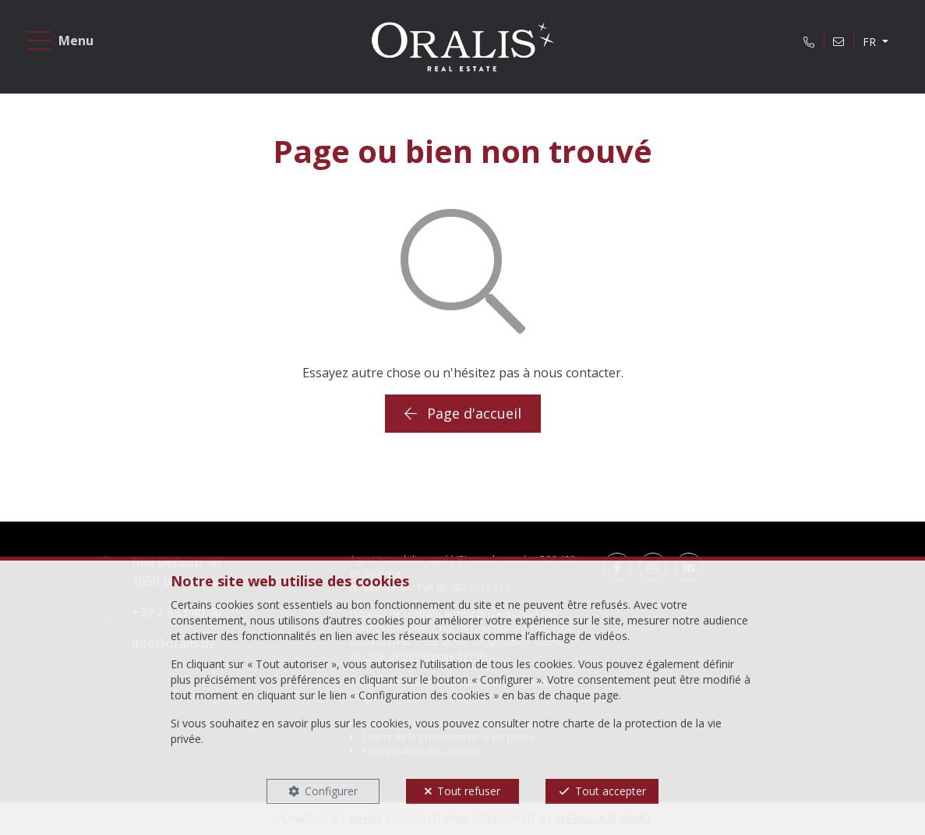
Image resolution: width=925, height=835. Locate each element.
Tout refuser (468, 791)
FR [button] (871, 41)
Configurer (331, 791)
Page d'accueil (462, 413)
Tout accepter (610, 791)
